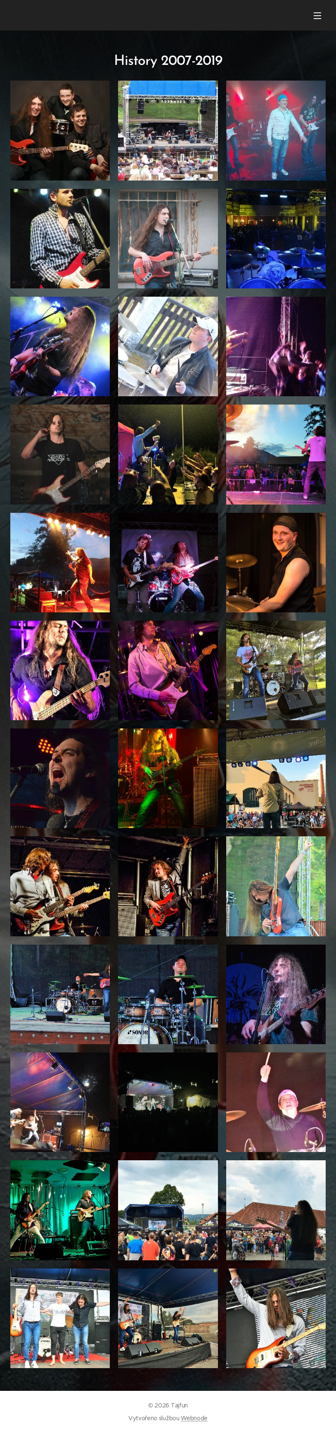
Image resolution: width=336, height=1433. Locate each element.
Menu (317, 15)
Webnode (194, 1418)
